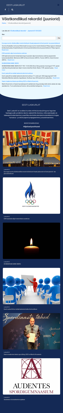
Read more (5, 50)
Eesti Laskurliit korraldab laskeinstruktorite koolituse (17, 73)
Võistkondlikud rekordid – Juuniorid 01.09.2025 (25, 31)
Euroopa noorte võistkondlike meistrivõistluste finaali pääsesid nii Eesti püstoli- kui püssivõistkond (31, 43)
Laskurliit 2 (7, 169)
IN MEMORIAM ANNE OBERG (10, 63)
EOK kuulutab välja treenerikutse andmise (14, 53)
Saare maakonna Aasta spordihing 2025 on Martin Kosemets (20, 81)
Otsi (3, 34)
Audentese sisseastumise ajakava (14, 399)
